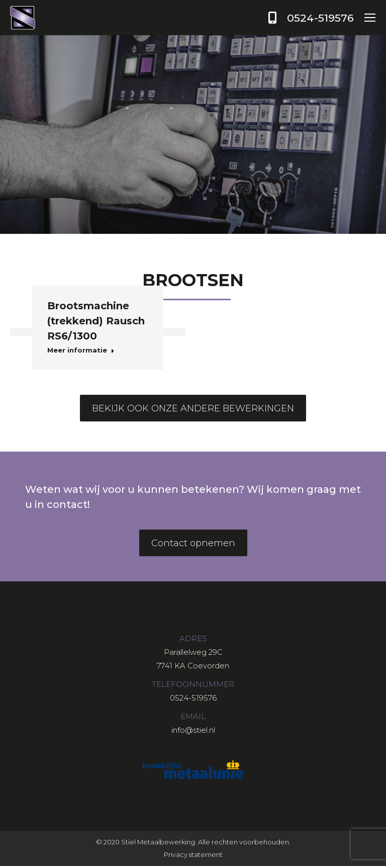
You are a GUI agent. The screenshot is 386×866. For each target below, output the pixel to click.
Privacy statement (193, 854)
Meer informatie (81, 350)
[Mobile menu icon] (370, 18)
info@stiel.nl (193, 730)
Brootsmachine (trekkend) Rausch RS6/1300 (96, 321)
